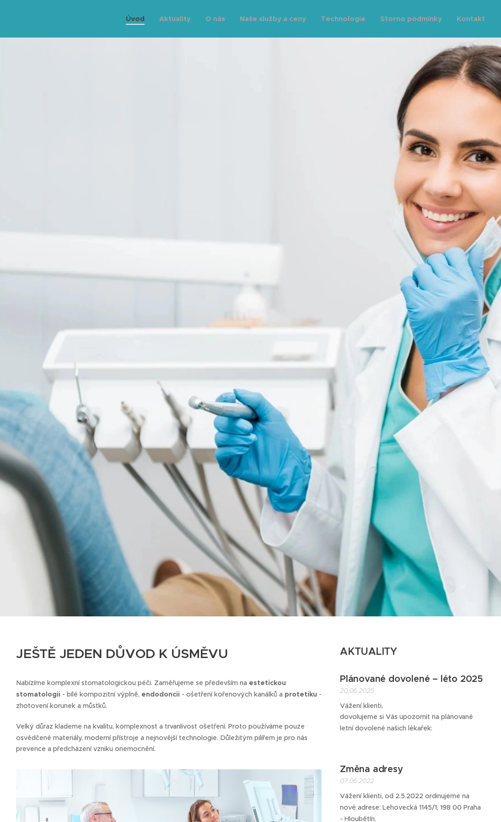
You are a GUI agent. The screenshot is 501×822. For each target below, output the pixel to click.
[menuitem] (138, 18)
